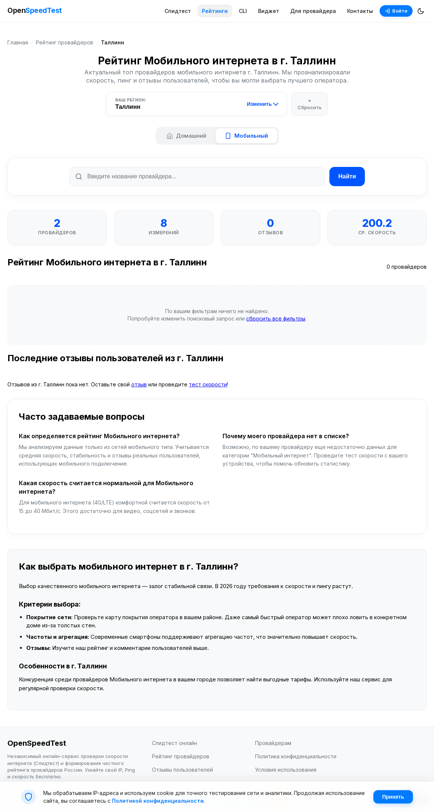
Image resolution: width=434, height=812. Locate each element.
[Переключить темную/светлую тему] (421, 11)
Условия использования (285, 769)
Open (34, 11)
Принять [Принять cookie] (393, 797)
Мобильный (246, 135)
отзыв (139, 384)
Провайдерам (273, 743)
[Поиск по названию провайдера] (197, 176)
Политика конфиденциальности (295, 756)
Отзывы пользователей (182, 769)
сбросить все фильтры (275, 318)
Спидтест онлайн (174, 743)
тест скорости (208, 384)
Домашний (186, 135)
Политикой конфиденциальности (158, 801)
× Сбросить (310, 103)
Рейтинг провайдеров (64, 42)
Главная (17, 42)
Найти (347, 176)
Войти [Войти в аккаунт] (396, 11)
